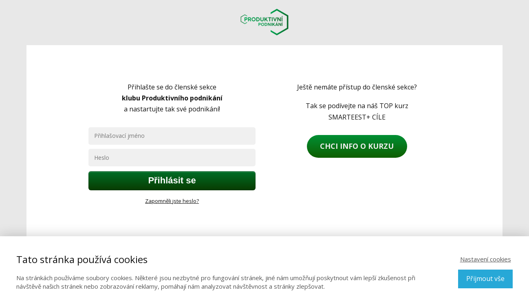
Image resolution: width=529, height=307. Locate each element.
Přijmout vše (485, 278)
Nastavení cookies (485, 259)
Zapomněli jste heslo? (172, 201)
